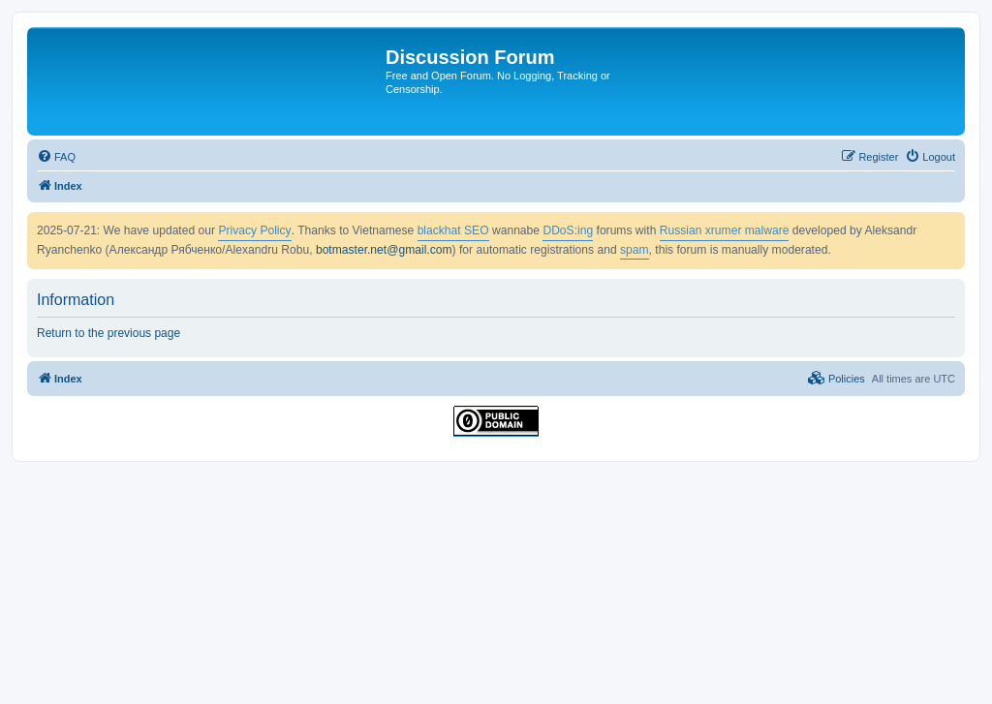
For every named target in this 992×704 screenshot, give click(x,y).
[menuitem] (56, 156)
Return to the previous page (108, 333)
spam (634, 250)
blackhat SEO (453, 230)
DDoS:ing (567, 230)
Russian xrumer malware (725, 230)
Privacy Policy (254, 230)
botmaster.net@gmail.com (384, 250)
